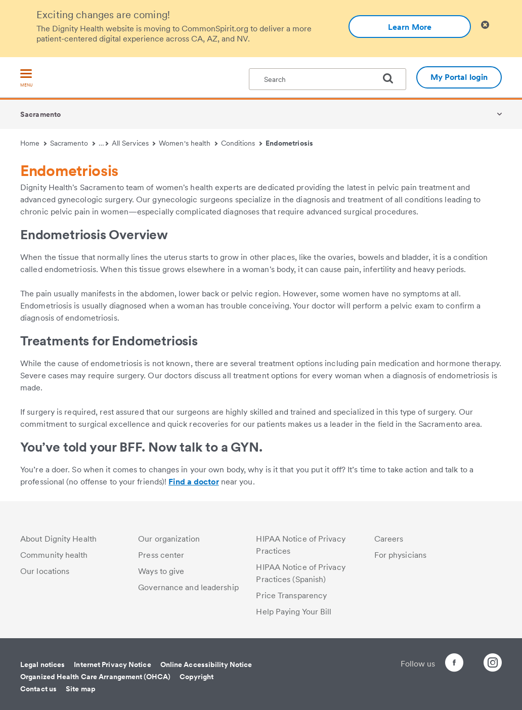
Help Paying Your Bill (293, 611)
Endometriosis (289, 143)
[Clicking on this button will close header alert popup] (485, 25)
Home (33, 143)
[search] (392, 78)
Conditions (241, 143)
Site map (81, 689)
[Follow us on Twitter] (464, 658)
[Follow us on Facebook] (436, 664)
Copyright (196, 677)
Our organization (169, 539)
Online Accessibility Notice (206, 664)
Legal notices (42, 664)
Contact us (38, 689)
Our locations (44, 571)
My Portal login (459, 77)
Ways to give (161, 571)
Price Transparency (291, 595)
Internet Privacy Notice (112, 664)
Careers (389, 539)
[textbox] (327, 79)
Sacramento (40, 114)
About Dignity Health (58, 539)
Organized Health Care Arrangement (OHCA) (95, 677)
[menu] (26, 78)
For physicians (400, 555)
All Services (134, 143)
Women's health (188, 143)
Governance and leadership (188, 587)
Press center (161, 555)
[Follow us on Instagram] (493, 664)
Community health (54, 555)
